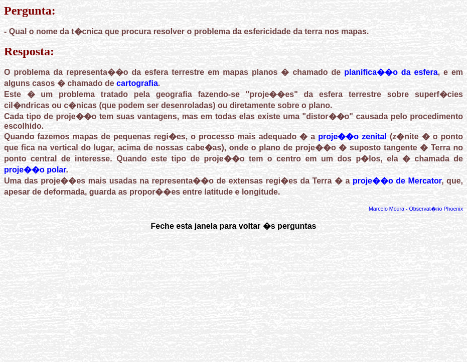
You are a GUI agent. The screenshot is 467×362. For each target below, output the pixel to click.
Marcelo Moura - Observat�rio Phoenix (416, 209)
